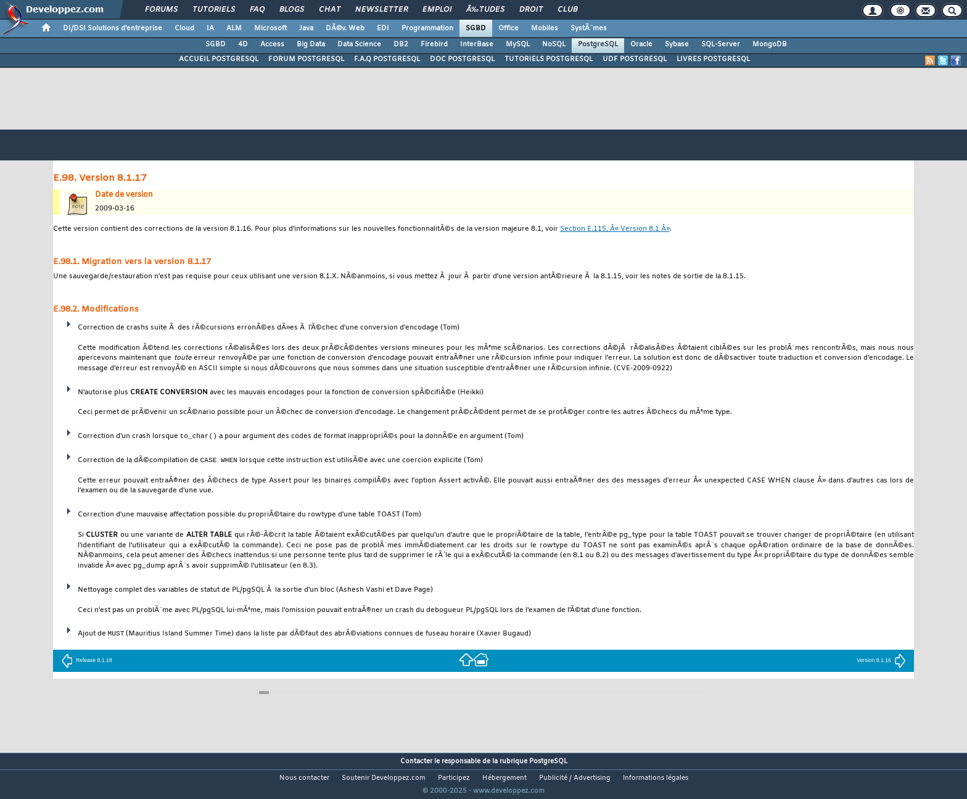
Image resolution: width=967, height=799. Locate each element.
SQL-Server (720, 44)
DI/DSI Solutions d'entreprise (112, 28)
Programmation (427, 28)
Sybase (677, 44)
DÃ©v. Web (345, 28)
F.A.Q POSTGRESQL (387, 59)
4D (243, 44)
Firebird (434, 44)
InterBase (476, 44)
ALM (234, 28)
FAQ (257, 10)
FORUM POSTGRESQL (306, 59)
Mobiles (544, 28)
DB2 (400, 44)
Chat (330, 10)
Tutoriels (213, 10)
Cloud (184, 28)
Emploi (437, 10)
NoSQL (554, 44)
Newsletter (381, 10)
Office (508, 28)
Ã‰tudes (485, 10)
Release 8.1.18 (86, 660)
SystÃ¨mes (588, 28)
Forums (161, 10)
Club (567, 10)
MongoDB (769, 44)
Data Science (359, 44)
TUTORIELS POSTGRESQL (548, 59)
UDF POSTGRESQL (635, 59)
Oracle (641, 44)
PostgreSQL (598, 44)
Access (272, 44)
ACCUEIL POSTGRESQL (218, 59)
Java (306, 28)
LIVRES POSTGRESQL (713, 59)
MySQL (518, 44)
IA (210, 28)
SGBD (476, 28)
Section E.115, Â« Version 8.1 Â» (615, 229)
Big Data (311, 44)
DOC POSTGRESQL (462, 59)
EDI (383, 28)
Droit (531, 10)
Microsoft (270, 28)
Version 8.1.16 (881, 660)
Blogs (291, 10)
